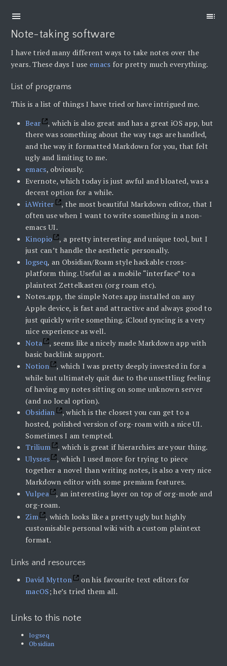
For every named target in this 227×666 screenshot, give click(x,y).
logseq (36, 262)
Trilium (38, 447)
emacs (100, 64)
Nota (33, 343)
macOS (37, 591)
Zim (31, 517)
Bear (33, 123)
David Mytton (48, 580)
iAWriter (39, 204)
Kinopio (38, 239)
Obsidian (40, 412)
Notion (37, 366)
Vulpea (37, 494)
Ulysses (37, 459)
